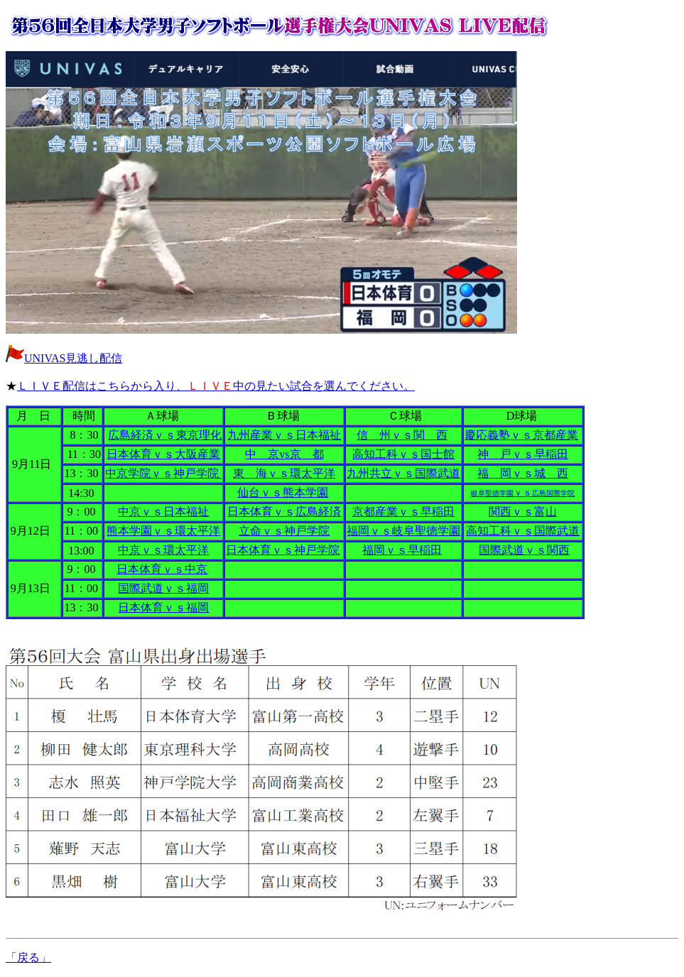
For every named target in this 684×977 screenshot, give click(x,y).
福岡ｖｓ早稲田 (402, 550)
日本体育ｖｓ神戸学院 (283, 550)
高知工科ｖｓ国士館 (403, 454)
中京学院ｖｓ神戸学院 (163, 473)
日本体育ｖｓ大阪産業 (163, 454)
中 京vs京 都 (284, 454)
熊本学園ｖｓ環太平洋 (163, 531)
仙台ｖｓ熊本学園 (282, 492)
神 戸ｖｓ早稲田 (522, 454)
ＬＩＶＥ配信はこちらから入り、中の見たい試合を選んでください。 (216, 386)
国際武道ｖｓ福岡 (163, 588)
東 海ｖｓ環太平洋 (284, 473)
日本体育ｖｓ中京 (161, 569)
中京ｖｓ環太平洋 (163, 550)
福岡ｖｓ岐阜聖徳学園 (403, 531)
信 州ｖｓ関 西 (402, 435)
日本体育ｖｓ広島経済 (284, 512)
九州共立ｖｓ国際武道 (403, 473)
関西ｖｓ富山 (523, 512)
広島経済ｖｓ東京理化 (165, 435)
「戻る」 (28, 957)
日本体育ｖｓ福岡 (163, 607)
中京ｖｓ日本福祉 (163, 512)
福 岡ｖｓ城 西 (522, 473)
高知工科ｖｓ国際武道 (523, 531)
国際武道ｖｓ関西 (524, 550)
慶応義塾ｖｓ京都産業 (521, 435)
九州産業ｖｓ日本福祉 (284, 435)
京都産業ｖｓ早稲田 (403, 512)
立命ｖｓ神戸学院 (284, 531)
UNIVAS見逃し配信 (73, 358)
